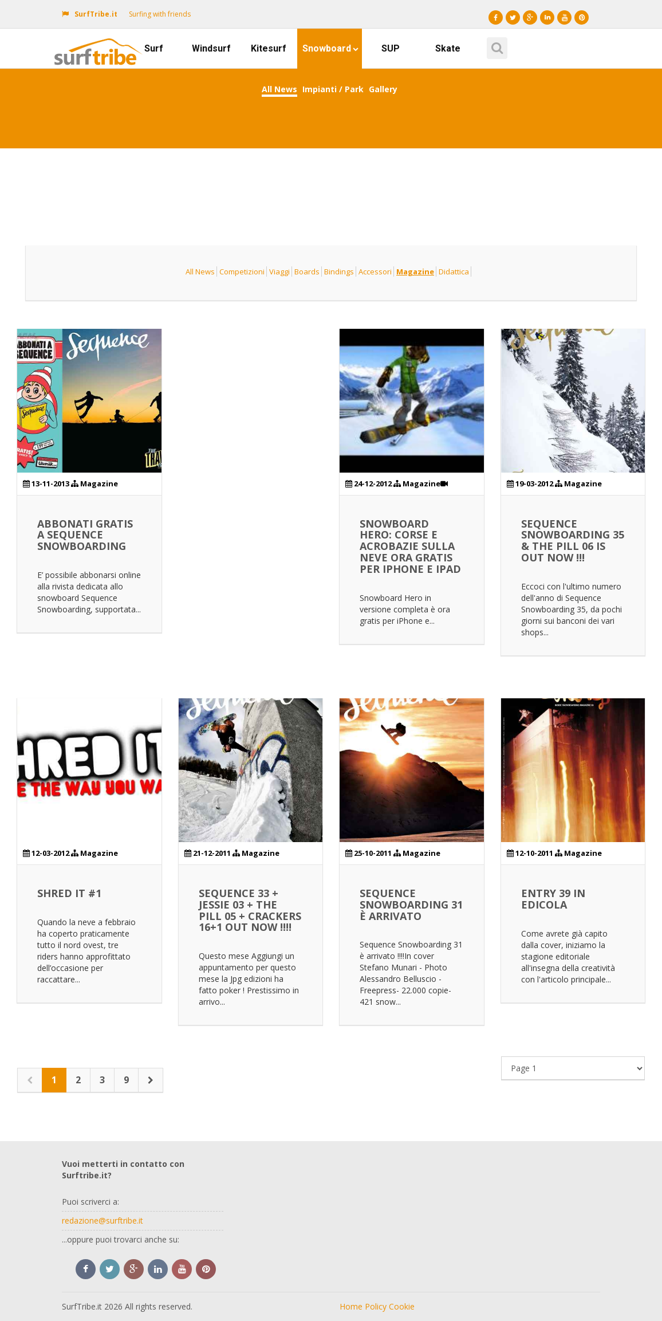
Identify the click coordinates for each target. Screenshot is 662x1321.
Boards (307, 271)
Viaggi (279, 271)
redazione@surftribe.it (102, 1220)
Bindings (339, 271)
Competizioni (242, 271)
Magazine (415, 271)
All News (279, 89)
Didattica (454, 271)
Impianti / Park (333, 89)
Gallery (383, 89)
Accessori (375, 271)
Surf (153, 48)
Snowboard (330, 48)
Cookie (402, 1306)
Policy (376, 1306)
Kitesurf (268, 48)
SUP (390, 48)
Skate (447, 48)
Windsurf (211, 48)
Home (351, 1306)
